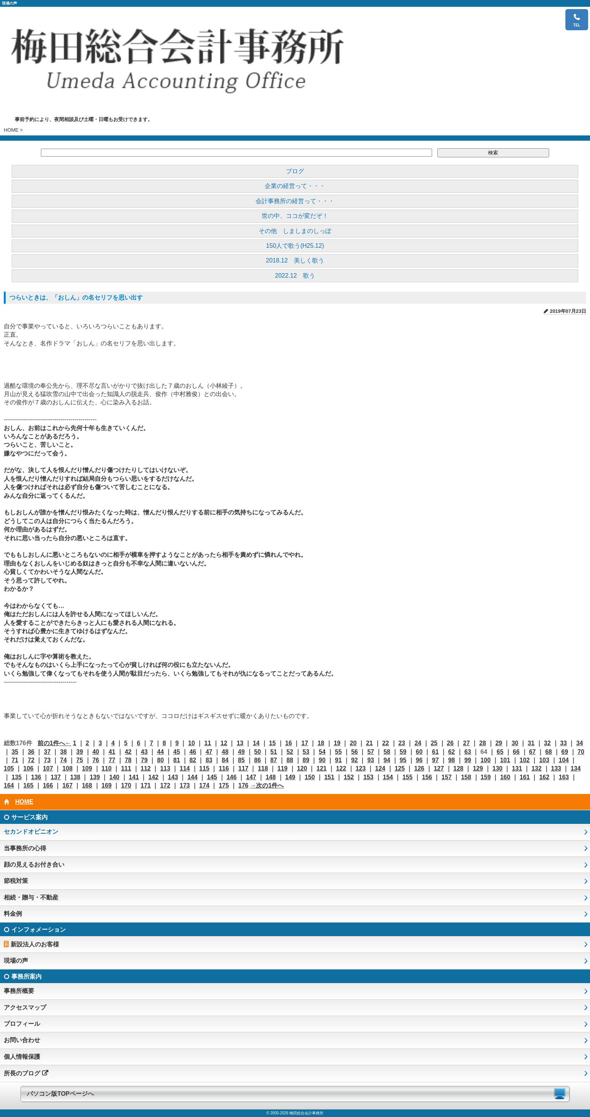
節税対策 (16, 881)
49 (241, 752)
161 (525, 777)
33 (563, 743)
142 (153, 777)
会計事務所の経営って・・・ (295, 201)
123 (361, 768)
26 (450, 743)
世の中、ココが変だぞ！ (295, 216)
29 (498, 743)
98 (451, 760)
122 (341, 768)
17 (304, 743)
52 (289, 752)
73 (47, 760)
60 (419, 752)
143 (173, 777)
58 (387, 752)
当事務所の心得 (25, 848)
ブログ (295, 171)
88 (289, 760)
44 (160, 752)
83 (209, 760)
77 (112, 760)
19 (337, 743)
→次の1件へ (267, 785)
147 (251, 777)
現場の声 (16, 960)
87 (273, 760)
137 (56, 777)
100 (486, 760)
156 (427, 777)
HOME (11, 130)
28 (482, 743)
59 (403, 752)
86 (257, 760)
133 (556, 768)
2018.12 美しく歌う (295, 260)
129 (478, 768)
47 (209, 752)
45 (176, 752)
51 (273, 752)
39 (79, 752)
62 (451, 752)
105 (9, 768)
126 (419, 768)
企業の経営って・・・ (295, 186)
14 (256, 743)
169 (106, 785)
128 (458, 768)
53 (306, 752)
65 (500, 752)
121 (322, 768)
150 (310, 777)
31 (531, 743)
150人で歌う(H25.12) (295, 245)
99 (467, 760)
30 (515, 743)
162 (544, 777)
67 (532, 752)
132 (536, 768)
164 (9, 785)
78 (128, 760)
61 (435, 752)
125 (400, 768)
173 (184, 785)
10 (191, 743)
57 (370, 752)
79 (144, 760)
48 (225, 752)
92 (354, 760)
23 (401, 743)
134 (576, 768)
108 (67, 768)
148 (270, 777)
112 (145, 768)
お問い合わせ (22, 1040)
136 (36, 777)
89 (306, 760)
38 (63, 752)
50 (257, 752)
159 (486, 777)
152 (349, 777)
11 (207, 743)
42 (128, 752)
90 (322, 760)
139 (95, 777)
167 (67, 785)
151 (329, 777)
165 (28, 785)
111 (126, 768)
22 (385, 743)
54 (322, 752)
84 (225, 760)
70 (581, 752)
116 (224, 768)
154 (388, 777)
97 (435, 760)
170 (126, 785)
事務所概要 (19, 991)
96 (419, 760)
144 (192, 777)
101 (505, 760)
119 (283, 768)
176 (243, 785)
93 (370, 760)
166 (48, 785)
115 (204, 768)
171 (145, 785)
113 (165, 768)
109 (87, 768)
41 (112, 752)
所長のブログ (22, 1073)
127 (439, 768)
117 (243, 768)
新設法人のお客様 (35, 944)
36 (31, 752)
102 (525, 760)
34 (579, 743)
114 (184, 768)
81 (176, 760)
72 (31, 760)
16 (288, 743)
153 (368, 777)
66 (516, 752)
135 (16, 777)
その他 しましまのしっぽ (295, 231)
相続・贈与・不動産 (31, 897)
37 (47, 752)
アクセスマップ (25, 1007)
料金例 (13, 913)
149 (290, 777)
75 (79, 760)
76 (95, 760)
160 (505, 777)
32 (547, 743)
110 (106, 768)
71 (14, 760)
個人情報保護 (22, 1056)
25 (434, 743)
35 (14, 752)
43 (144, 752)
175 (224, 785)
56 (354, 752)
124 (380, 768)
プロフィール (22, 1024)
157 (447, 777)
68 (548, 752)
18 (320, 743)
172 (165, 785)
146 (231, 777)
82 (192, 760)
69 (564, 752)
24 (418, 743)
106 (28, 768)
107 (48, 768)
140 (114, 777)
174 (204, 785)
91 (338, 760)
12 (223, 743)
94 (387, 760)
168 (87, 785)
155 (408, 777)
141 (134, 777)
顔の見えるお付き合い (34, 864)
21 (369, 743)
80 (160, 760)
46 (192, 752)
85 (241, 760)
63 (467, 752)
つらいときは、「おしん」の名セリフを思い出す (76, 297)
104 (564, 760)
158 (466, 777)
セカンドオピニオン (31, 831)
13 (240, 743)
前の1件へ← (54, 743)
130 (497, 768)
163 (564, 777)
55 (338, 752)
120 (302, 768)
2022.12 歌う (295, 275)
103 (544, 760)
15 (272, 743)
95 (403, 760)
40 (95, 752)
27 (466, 743)
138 (75, 777)
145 (212, 777)
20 (353, 743)
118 (263, 768)
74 (63, 760)
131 (517, 768)
